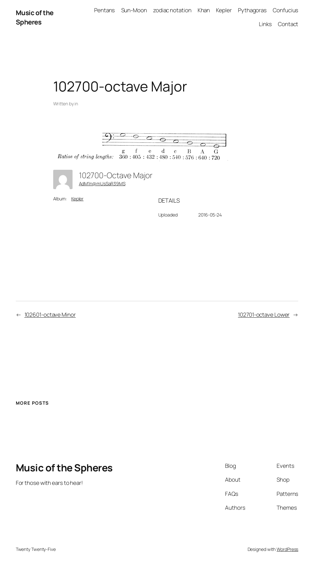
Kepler (223, 10)
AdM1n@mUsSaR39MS (102, 183)
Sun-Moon (134, 10)
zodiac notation (172, 10)
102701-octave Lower (263, 314)
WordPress (287, 549)
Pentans (104, 10)
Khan (204, 10)
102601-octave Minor (50, 314)
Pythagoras (252, 10)
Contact (288, 24)
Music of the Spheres (35, 17)
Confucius (285, 10)
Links (265, 24)
